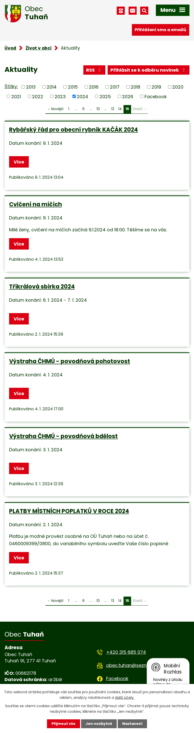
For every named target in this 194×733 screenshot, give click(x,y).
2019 (156, 87)
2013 (31, 87)
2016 (94, 87)
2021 (16, 96)
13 (112, 109)
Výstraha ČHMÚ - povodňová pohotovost (69, 361)
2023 (60, 96)
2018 (135, 87)
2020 (177, 87)
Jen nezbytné (99, 723)
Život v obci (39, 48)
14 (120, 109)
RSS (94, 70)
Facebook (155, 96)
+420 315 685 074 (126, 652)
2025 (105, 96)
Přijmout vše (64, 723)
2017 (114, 87)
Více (19, 162)
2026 (127, 96)
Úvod (10, 48)
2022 (37, 96)
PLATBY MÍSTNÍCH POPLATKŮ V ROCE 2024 (69, 511)
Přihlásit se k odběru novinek (148, 70)
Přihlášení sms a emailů (160, 30)
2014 (52, 87)
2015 (73, 87)
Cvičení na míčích (35, 204)
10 (98, 109)
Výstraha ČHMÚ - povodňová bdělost (63, 436)
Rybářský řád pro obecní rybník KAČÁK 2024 (73, 130)
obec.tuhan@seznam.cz (133, 665)
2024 (82, 96)
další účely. (124, 697)
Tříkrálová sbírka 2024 (42, 286)
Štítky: (11, 86)
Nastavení (132, 723)
